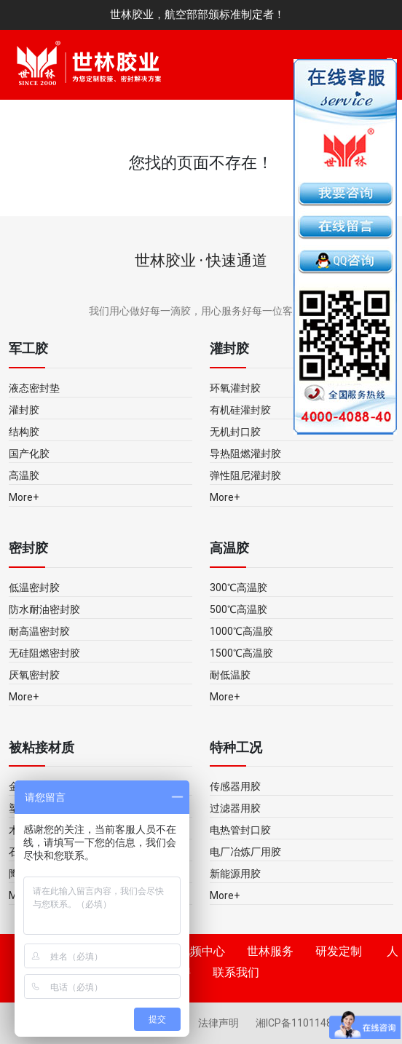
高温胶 (24, 475)
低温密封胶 (34, 587)
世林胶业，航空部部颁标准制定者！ (197, 14)
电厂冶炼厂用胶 (245, 852)
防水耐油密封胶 (44, 609)
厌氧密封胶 (34, 675)
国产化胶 (29, 453)
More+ (24, 497)
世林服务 (270, 951)
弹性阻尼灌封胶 (245, 475)
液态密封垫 (34, 388)
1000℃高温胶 (241, 631)
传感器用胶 (235, 786)
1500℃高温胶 (241, 653)
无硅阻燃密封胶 (44, 653)
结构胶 (24, 432)
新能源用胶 (235, 873)
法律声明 (219, 1023)
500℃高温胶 (238, 609)
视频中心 (201, 951)
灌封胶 (24, 410)
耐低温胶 (230, 675)
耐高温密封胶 (39, 631)
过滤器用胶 (235, 808)
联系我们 (236, 972)
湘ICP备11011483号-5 (307, 1023)
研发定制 (338, 951)
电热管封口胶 (240, 830)
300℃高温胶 (238, 587)
